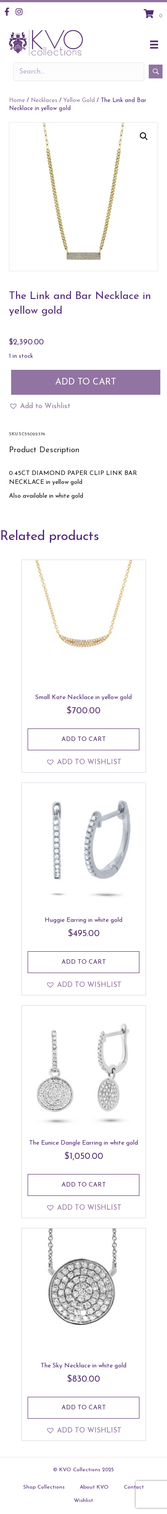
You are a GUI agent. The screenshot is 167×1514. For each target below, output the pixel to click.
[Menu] (154, 44)
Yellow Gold (79, 100)
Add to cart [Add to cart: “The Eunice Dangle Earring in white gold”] (83, 1185)
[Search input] (78, 71)
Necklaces (44, 100)
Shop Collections (44, 1487)
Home (17, 100)
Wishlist (83, 1500)
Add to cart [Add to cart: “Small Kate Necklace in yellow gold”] (83, 739)
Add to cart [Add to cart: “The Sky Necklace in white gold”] (83, 1407)
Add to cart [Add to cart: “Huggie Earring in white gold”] (83, 962)
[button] (144, 136)
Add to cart (85, 382)
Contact (134, 1487)
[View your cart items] (154, 14)
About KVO (94, 1487)
